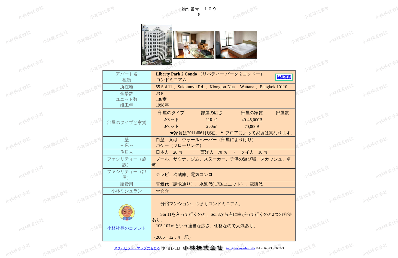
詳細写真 (284, 77)
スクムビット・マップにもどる (137, 248)
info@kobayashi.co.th (240, 248)
